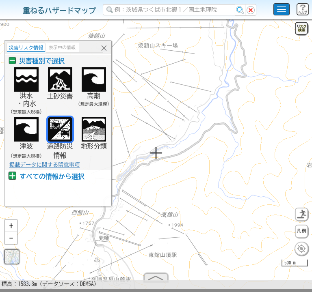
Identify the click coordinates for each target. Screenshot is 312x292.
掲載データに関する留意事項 (40, 164)
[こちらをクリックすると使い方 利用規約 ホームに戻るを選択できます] (281, 9)
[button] (11, 229)
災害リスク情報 (22, 47)
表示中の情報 (58, 47)
